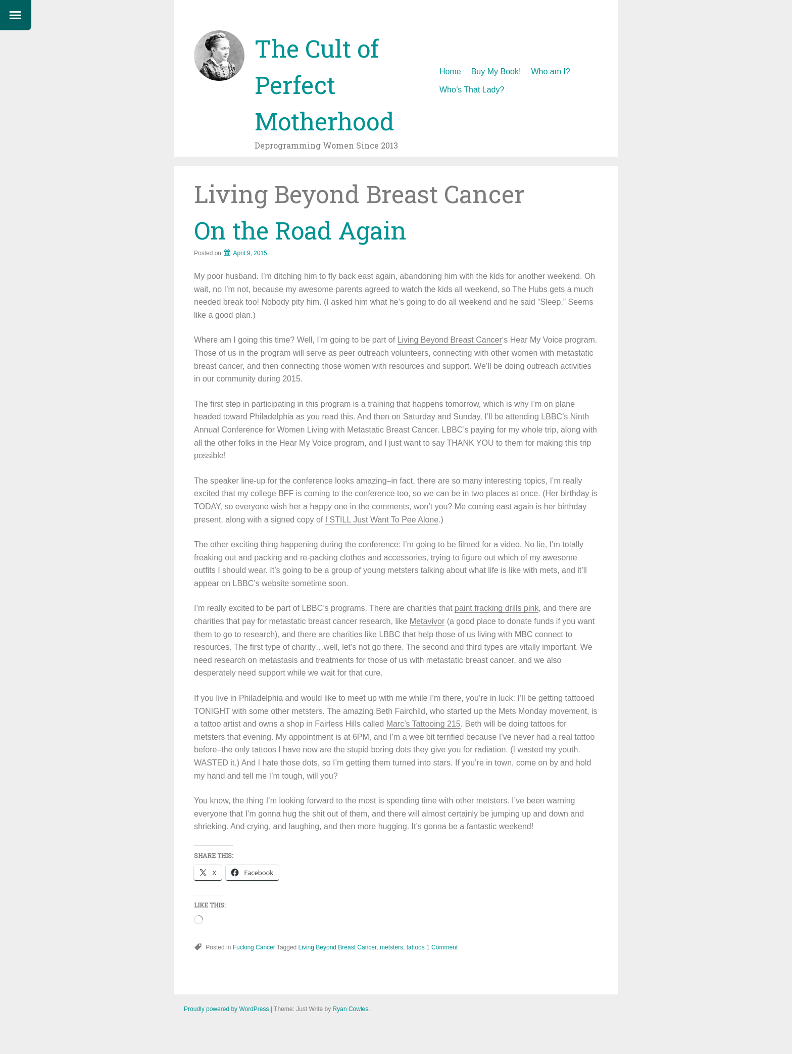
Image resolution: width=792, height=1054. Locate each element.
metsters (391, 947)
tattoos (416, 947)
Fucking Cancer (254, 947)
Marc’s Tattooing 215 (423, 724)
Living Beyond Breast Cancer (450, 340)
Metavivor (427, 621)
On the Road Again (300, 230)
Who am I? (550, 71)
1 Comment (442, 947)
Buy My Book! (496, 71)
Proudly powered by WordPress (226, 1009)
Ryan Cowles (351, 1009)
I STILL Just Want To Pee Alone (381, 519)
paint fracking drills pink (496, 608)
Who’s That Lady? (471, 89)
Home (450, 71)
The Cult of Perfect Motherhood (324, 84)
